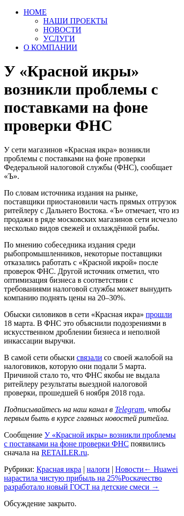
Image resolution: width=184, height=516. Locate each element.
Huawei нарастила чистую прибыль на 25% (91, 473)
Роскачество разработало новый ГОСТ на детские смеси (83, 482)
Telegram (129, 409)
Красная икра (58, 469)
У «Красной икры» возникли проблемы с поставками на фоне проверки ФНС (90, 439)
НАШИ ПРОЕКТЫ (75, 21)
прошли (159, 314)
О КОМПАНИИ (50, 47)
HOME (35, 12)
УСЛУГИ (59, 38)
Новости (129, 469)
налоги (98, 469)
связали (89, 357)
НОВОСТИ (62, 29)
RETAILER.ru (64, 452)
